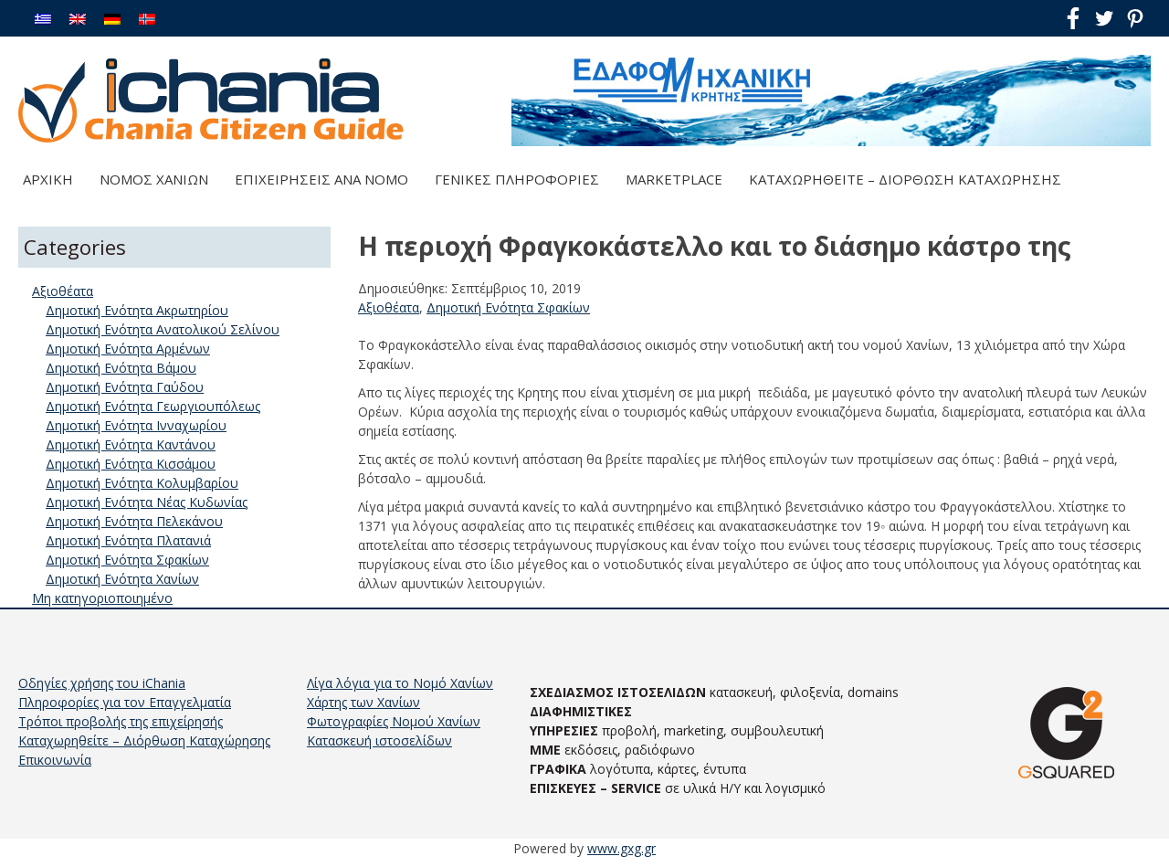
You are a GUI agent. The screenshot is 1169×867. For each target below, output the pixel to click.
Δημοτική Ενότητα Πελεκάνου (134, 521)
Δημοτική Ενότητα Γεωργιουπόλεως (153, 406)
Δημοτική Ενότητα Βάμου (121, 367)
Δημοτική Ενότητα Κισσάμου (131, 463)
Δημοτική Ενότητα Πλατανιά (128, 540)
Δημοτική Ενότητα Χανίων (122, 578)
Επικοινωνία (54, 759)
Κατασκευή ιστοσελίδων (379, 740)
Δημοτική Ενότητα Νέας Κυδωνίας (146, 502)
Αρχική (48, 179)
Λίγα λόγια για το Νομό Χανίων (400, 683)
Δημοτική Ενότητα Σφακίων (508, 307)
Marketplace (674, 179)
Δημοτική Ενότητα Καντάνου (131, 444)
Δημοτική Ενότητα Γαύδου (125, 387)
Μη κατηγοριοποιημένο (102, 598)
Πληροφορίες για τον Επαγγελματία (124, 702)
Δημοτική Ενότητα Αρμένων (128, 348)
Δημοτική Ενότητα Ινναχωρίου (136, 425)
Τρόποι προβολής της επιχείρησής (120, 721)
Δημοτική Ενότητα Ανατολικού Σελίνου (162, 329)
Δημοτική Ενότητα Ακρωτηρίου (137, 310)
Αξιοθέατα (388, 307)
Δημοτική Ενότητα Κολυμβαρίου (142, 483)
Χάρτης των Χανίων (363, 702)
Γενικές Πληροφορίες (517, 179)
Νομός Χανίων (154, 179)
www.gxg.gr (621, 848)
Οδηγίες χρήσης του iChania (101, 683)
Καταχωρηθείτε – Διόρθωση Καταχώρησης (905, 179)
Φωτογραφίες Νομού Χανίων (393, 721)
